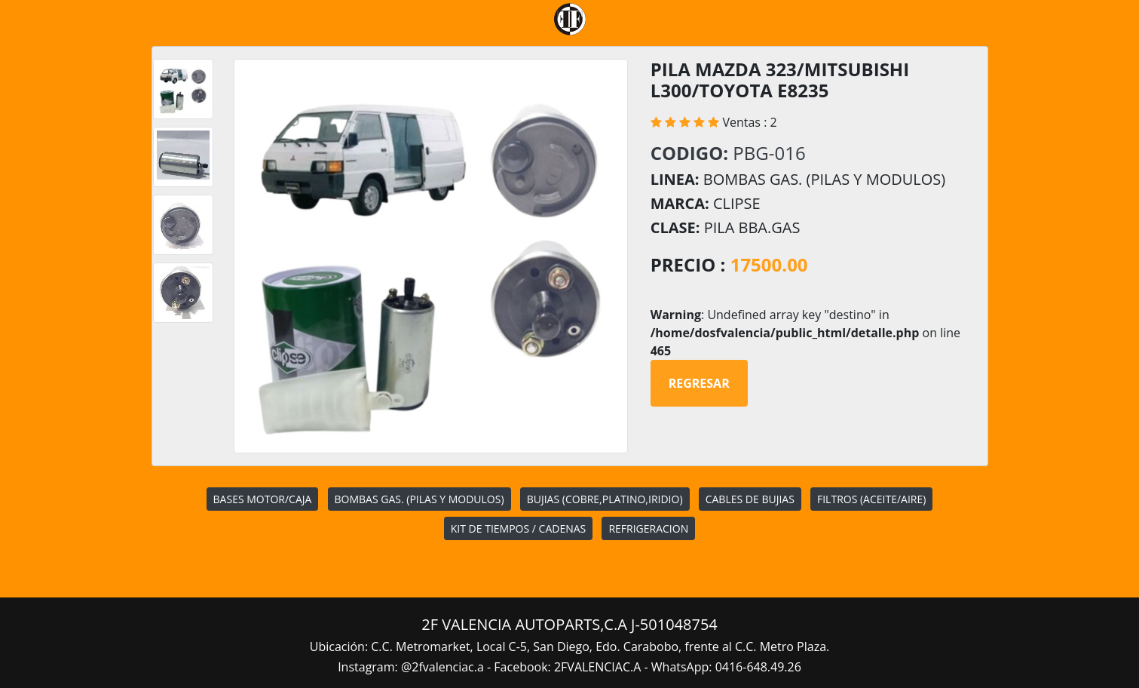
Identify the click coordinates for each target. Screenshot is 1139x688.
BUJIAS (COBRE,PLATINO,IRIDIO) (605, 499)
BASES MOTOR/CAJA (262, 499)
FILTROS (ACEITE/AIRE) (871, 499)
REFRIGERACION (648, 528)
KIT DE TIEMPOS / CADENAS (518, 528)
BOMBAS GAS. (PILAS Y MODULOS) (419, 499)
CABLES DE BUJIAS (750, 499)
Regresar (699, 383)
